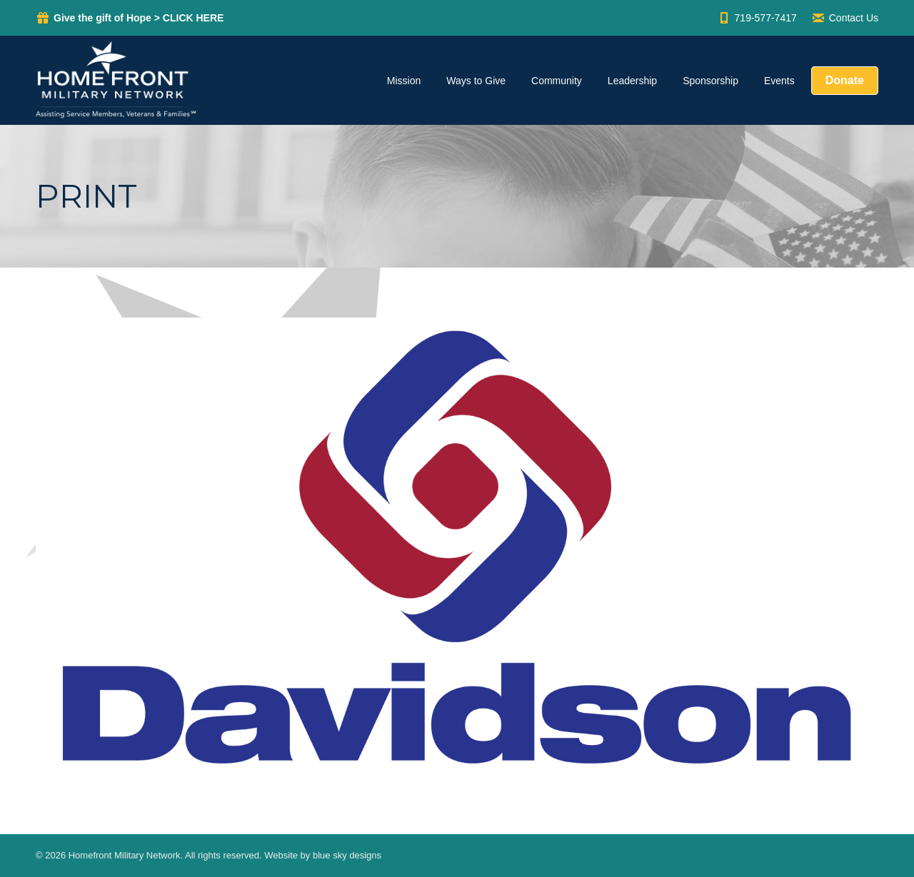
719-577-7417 (757, 18)
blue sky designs (347, 855)
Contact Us (844, 18)
